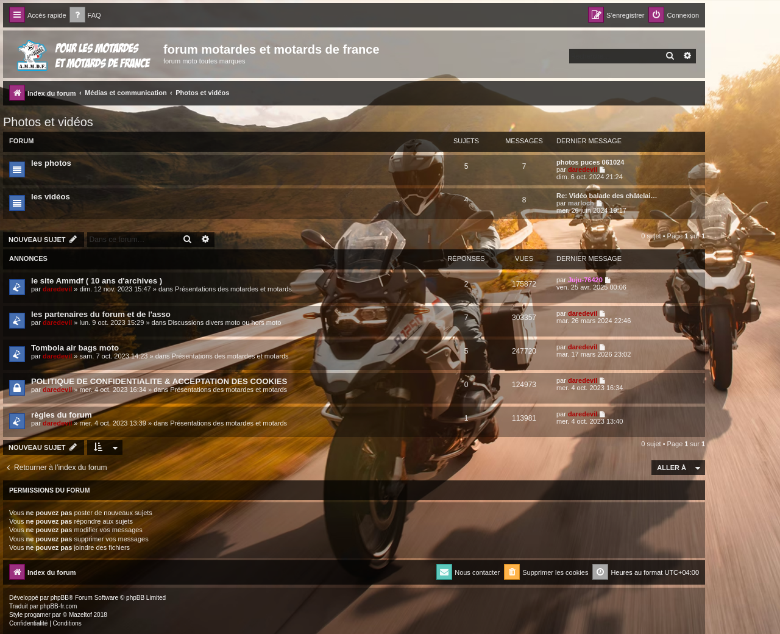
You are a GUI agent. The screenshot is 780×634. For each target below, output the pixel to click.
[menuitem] (85, 15)
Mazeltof (80, 614)
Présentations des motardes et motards (233, 289)
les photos (51, 163)
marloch (581, 203)
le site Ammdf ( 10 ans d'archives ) (96, 280)
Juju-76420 (585, 279)
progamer (37, 614)
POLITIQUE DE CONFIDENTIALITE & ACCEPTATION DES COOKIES (159, 381)
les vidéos (50, 196)
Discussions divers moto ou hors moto (224, 322)
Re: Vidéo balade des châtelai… (606, 195)
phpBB (60, 597)
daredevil (582, 169)
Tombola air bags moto (75, 347)
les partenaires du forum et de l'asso (101, 314)
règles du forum (61, 414)
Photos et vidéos (48, 122)
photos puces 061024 (590, 162)
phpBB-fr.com (58, 606)
